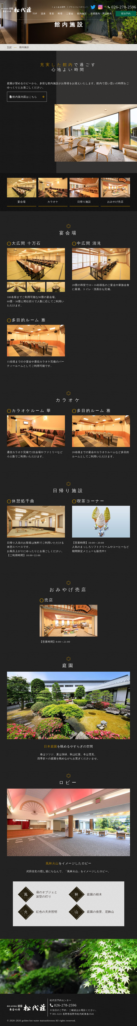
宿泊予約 (126, 13)
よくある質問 (59, 7)
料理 (60, 13)
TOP (34, 13)
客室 (51, 13)
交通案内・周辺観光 (101, 13)
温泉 (43, 13)
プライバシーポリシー (78, 7)
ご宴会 (69, 13)
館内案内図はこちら (24, 96)
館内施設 (82, 13)
